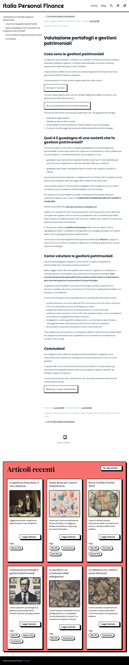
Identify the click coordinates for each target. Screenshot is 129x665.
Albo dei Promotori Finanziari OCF (81, 206)
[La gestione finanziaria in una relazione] (25, 507)
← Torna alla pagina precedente (59, 16)
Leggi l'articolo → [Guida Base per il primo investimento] (69, 537)
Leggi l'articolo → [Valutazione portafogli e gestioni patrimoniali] (30, 624)
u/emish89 (94, 21)
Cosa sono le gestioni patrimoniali (21, 24)
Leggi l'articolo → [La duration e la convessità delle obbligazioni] (69, 627)
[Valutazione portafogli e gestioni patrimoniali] (25, 594)
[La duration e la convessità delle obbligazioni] (64, 595)
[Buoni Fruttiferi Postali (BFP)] (104, 507)
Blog (103, 5)
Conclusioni (10, 39)
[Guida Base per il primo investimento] (64, 507)
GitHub (27, 660)
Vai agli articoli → (111, 468)
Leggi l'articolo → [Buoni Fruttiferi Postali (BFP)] (109, 537)
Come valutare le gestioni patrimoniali (23, 35)
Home (94, 5)
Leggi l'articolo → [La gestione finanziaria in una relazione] (30, 537)
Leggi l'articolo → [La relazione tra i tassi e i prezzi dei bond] (109, 624)
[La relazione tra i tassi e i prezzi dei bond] (104, 594)
